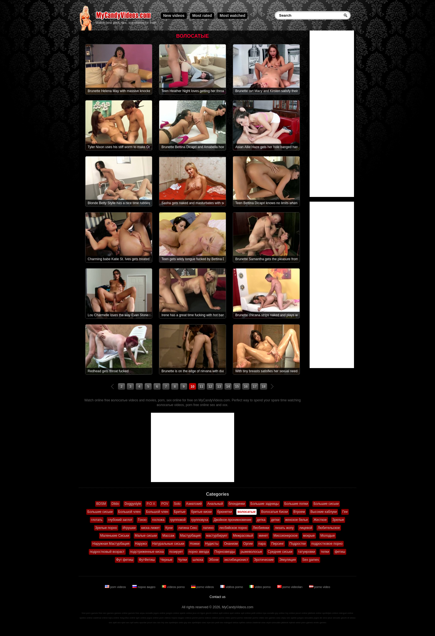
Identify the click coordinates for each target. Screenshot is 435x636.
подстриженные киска (147, 552)
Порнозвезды (224, 552)
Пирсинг (277, 544)
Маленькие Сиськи (114, 536)
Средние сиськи (280, 552)
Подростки (297, 544)
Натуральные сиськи (168, 544)
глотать (96, 520)
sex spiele (292, 618)
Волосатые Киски (274, 512)
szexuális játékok (280, 622)
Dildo (115, 504)
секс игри (266, 622)
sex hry (160, 622)
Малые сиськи (146, 536)
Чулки (182, 560)
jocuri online (301, 613)
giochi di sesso (348, 618)
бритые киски (201, 512)
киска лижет (150, 528)
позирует (176, 552)
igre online (141, 618)
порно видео (144, 587)
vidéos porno (232, 587)
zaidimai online (100, 618)
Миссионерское (286, 536)
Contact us (217, 597)
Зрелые (338, 520)
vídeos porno (174, 587)
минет (263, 536)
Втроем (299, 512)
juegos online (172, 613)
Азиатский (194, 504)
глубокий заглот (120, 520)
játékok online (315, 613)
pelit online (256, 613)
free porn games (90, 613)
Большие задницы (265, 504)
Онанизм (231, 544)
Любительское (329, 528)
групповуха (199, 520)
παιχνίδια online (127, 618)
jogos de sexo (320, 618)
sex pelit (215, 622)
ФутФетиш (147, 560)
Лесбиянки (261, 528)
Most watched (233, 15)
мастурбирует (216, 536)
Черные (166, 560)
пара (262, 544)
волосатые (246, 512)
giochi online (212, 613)
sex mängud (226, 622)
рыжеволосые (251, 552)
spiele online (186, 613)
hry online (290, 613)
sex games (270, 618)
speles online (86, 618)
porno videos (203, 587)
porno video (319, 587)
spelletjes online (330, 613)
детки (275, 520)
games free (133, 613)
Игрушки (129, 528)
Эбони (214, 560)
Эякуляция (287, 560)
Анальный (215, 504)
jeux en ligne (199, 613)
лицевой (305, 528)
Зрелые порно (106, 528)
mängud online (346, 613)
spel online (235, 613)
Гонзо (142, 520)
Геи (345, 512)
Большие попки (296, 504)
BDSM (101, 504)
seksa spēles (239, 622)
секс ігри (206, 622)
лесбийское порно (233, 528)
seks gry (183, 622)
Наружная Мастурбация (111, 544)
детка (261, 520)
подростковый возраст (107, 552)
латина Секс (187, 528)
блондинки (237, 504)
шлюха (198, 560)
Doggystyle (133, 504)
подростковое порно (327, 544)
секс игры (281, 618)
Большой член (129, 512)
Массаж (168, 536)
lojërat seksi (294, 622)
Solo (177, 504)
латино (208, 528)
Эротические (264, 560)
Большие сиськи (326, 504)
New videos (173, 15)
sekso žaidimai (253, 622)
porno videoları (290, 587)
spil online (246, 613)
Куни (169, 528)
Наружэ (141, 544)
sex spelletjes (171, 622)
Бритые (180, 512)
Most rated (202, 15)
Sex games (310, 560)
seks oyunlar (140, 622)
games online (121, 613)
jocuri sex (151, 622)
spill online (224, 613)
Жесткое (320, 520)
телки (325, 552)
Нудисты (211, 544)
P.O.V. (151, 504)
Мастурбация (190, 536)
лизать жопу (284, 528)
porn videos (116, 587)
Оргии (248, 544)
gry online (280, 613)
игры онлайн (146, 613)
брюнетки (224, 512)
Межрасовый (243, 536)
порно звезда (199, 552)
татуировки (306, 552)
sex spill (113, 622)
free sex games (106, 613)
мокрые (309, 536)
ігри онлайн (269, 613)
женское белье (296, 520)
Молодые (327, 536)
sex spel (121, 622)
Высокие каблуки (323, 512)
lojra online (113, 618)
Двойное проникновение (232, 520)
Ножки (194, 544)
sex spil (129, 622)
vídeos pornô (191, 618)
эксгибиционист (236, 560)
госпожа (158, 520)
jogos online (159, 613)
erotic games (319, 622)
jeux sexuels (334, 618)
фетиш (340, 552)
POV (164, 504)
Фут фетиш (124, 560)
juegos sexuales (305, 618)
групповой (178, 520)
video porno (260, 587)
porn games (307, 622)
